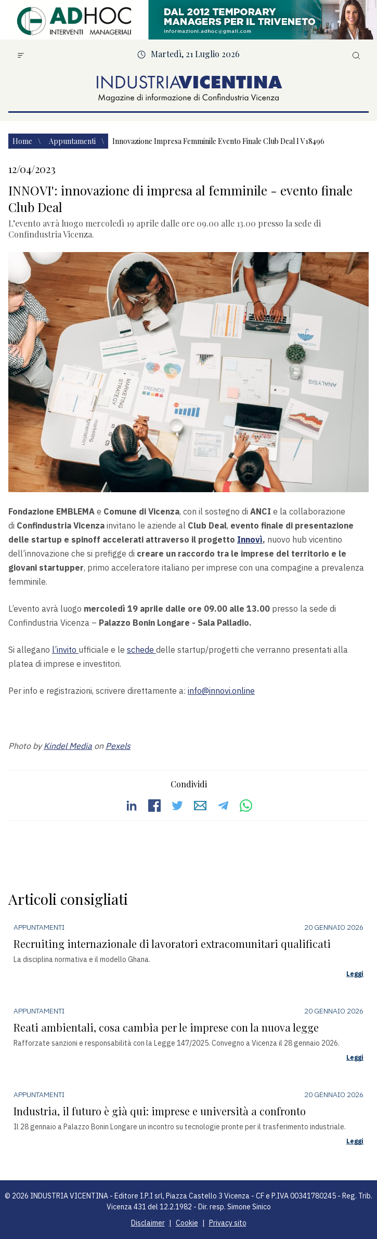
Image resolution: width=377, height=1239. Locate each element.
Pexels (118, 746)
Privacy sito (227, 1223)
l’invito (65, 649)
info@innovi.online (221, 691)
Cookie (187, 1223)
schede (141, 649)
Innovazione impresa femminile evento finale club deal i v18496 (218, 141)
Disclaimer (148, 1223)
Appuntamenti (73, 141)
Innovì (250, 539)
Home (23, 141)
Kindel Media (68, 746)
